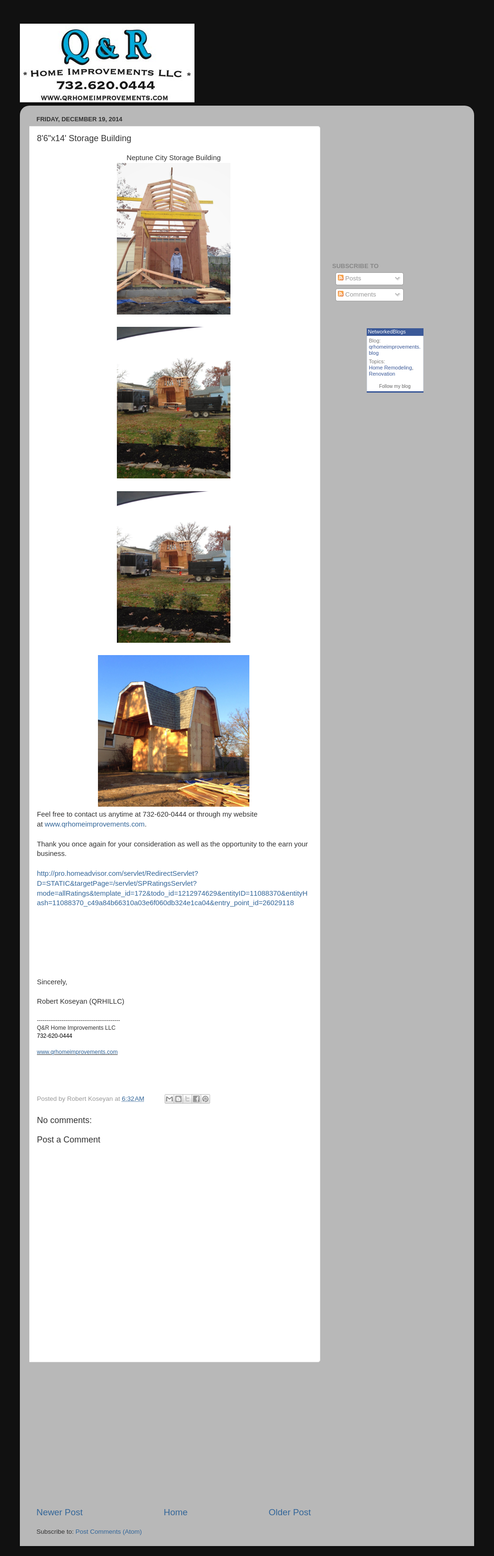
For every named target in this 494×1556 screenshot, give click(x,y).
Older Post (290, 1512)
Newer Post (59, 1512)
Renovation (382, 374)
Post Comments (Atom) (109, 1531)
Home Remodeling (390, 367)
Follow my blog (395, 386)
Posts (350, 278)
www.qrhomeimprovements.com (95, 824)
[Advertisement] (174, 1434)
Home (175, 1512)
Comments (357, 294)
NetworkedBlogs (387, 331)
